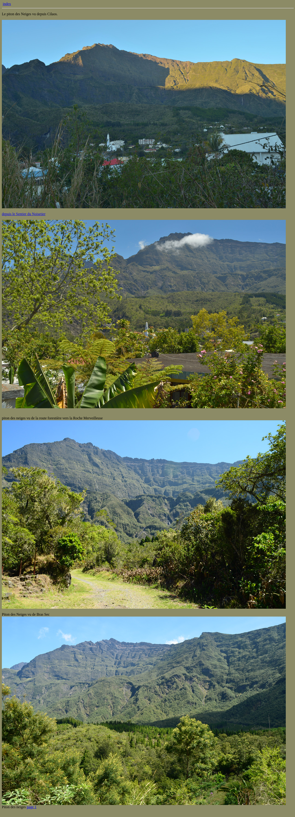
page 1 (31, 807)
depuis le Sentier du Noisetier (23, 214)
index (7, 4)
